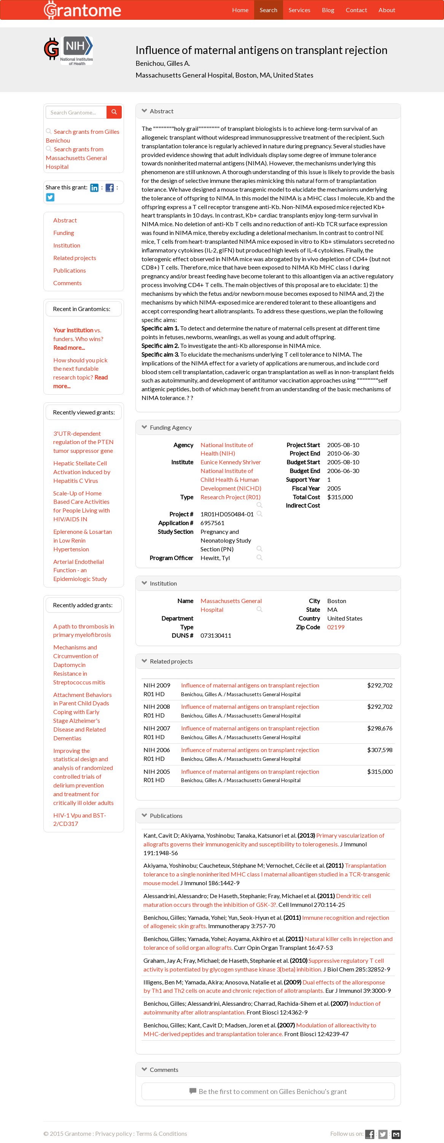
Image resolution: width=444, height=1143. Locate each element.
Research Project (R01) (231, 496)
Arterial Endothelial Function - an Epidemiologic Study (80, 570)
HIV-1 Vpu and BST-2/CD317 (79, 819)
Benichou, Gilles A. (162, 63)
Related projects (74, 257)
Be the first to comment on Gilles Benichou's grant (268, 1091)
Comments (67, 282)
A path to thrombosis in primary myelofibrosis (83, 630)
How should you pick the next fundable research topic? (80, 373)
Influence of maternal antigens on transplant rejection (250, 685)
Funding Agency (171, 427)
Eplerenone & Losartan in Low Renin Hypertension (82, 540)
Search (268, 9)
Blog (328, 9)
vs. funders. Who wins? (78, 338)
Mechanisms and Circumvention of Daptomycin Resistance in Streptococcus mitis (79, 664)
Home (240, 9)
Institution (66, 245)
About (387, 9)
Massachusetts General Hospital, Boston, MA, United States (224, 75)
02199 (335, 626)
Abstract (65, 220)
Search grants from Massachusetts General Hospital (76, 157)
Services (299, 9)
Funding (63, 232)
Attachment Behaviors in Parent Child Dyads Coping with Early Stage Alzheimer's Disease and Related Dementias (82, 716)
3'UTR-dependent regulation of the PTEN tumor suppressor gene (83, 442)
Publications (69, 270)
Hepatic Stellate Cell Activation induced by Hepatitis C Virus (81, 471)
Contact (356, 9)
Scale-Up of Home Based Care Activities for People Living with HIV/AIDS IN (81, 506)
